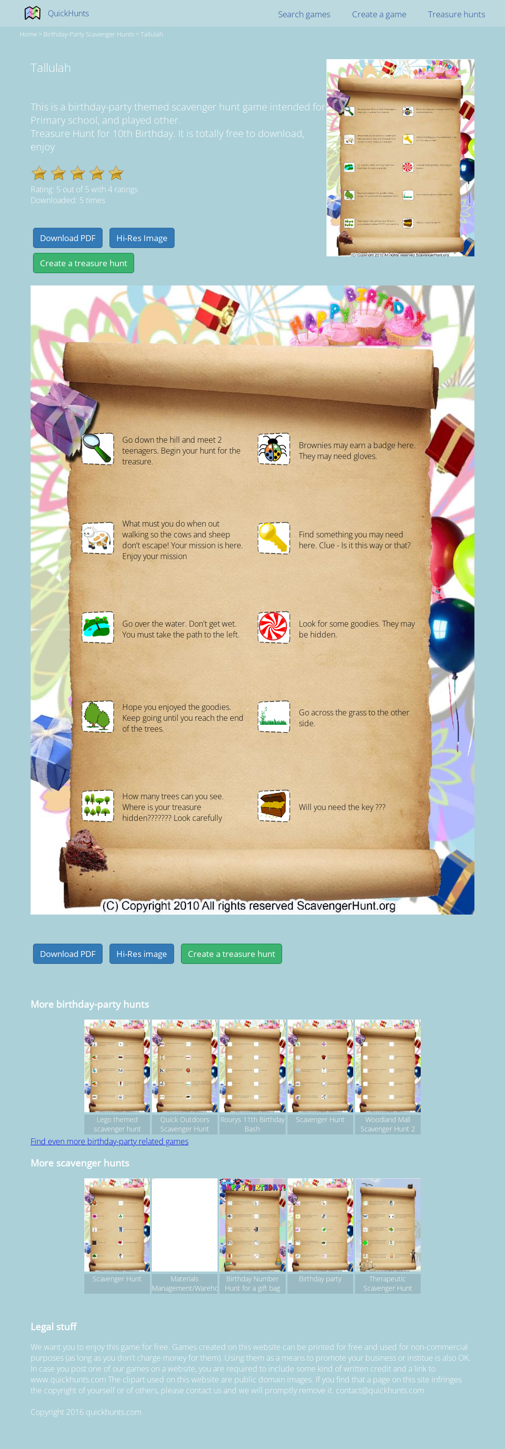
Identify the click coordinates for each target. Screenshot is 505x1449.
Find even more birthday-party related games (109, 1141)
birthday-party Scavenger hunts (88, 34)
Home (28, 34)
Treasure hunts (456, 14)
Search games (304, 14)
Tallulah (152, 34)
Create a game (379, 14)
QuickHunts (68, 13)
